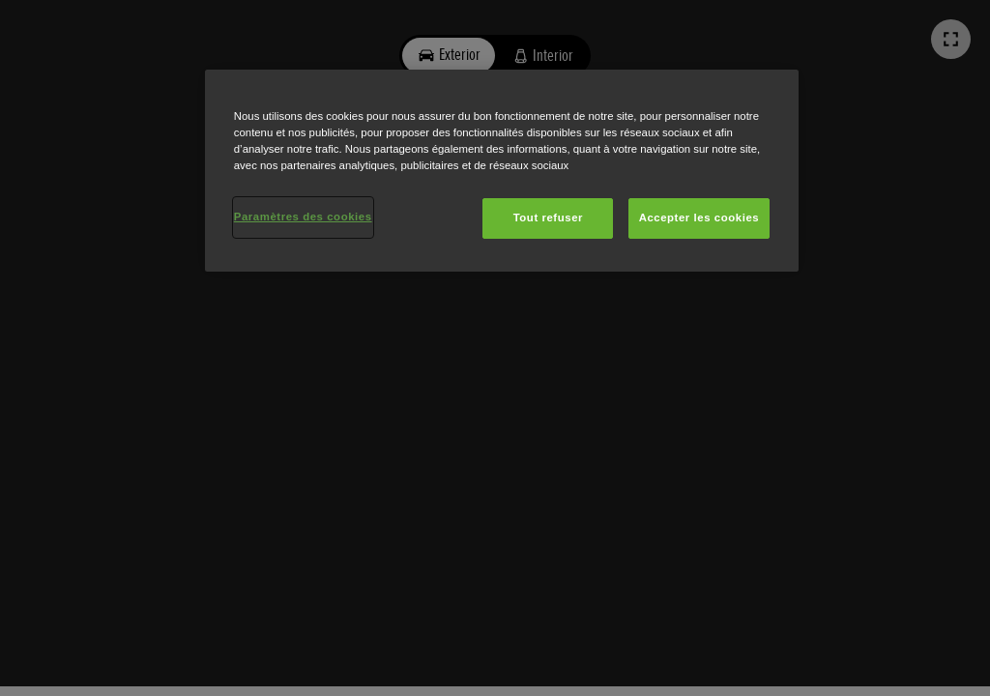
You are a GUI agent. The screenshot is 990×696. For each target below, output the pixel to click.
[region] (502, 171)
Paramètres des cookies (303, 216)
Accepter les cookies (699, 217)
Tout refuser (548, 217)
